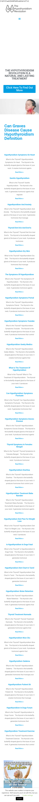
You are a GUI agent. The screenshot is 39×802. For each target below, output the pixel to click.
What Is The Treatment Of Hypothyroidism (19, 369)
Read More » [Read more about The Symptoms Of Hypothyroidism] (19, 292)
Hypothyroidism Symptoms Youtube (19, 321)
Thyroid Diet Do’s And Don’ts (19, 228)
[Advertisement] (19, 44)
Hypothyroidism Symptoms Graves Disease (19, 420)
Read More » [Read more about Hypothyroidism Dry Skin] (19, 268)
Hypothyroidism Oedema (19, 661)
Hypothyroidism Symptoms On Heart (19, 155)
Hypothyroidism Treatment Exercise (20, 731)
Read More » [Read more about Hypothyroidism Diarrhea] (19, 487)
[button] (19, 18)
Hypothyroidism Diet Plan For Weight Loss (19, 520)
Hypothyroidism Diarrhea (19, 470)
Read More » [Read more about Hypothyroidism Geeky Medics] (19, 362)
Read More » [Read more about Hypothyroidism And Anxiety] (19, 222)
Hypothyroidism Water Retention (19, 591)
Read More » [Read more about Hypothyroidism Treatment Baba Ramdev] (19, 513)
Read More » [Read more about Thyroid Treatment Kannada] (19, 632)
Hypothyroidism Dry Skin (19, 251)
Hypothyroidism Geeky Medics (19, 344)
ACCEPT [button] (19, 798)
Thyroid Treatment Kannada (19, 614)
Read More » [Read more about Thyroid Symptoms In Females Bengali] (19, 464)
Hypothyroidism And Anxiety (19, 204)
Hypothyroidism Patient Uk (19, 684)
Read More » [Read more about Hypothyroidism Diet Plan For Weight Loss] (19, 538)
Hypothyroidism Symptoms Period (19, 298)
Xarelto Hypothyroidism (19, 178)
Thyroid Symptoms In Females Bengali (19, 445)
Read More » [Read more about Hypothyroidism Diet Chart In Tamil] (19, 585)
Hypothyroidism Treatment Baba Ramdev (19, 494)
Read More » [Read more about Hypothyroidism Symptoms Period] (19, 315)
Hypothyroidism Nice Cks (19, 638)
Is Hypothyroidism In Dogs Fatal (19, 544)
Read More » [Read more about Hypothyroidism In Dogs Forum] (19, 725)
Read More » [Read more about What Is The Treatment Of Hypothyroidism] (19, 387)
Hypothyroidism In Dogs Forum (19, 708)
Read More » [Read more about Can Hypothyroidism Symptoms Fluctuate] (19, 413)
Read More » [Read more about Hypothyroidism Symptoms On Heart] (19, 172)
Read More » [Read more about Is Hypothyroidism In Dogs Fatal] (19, 562)
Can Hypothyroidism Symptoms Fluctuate (19, 394)
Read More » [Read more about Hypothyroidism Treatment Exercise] (19, 748)
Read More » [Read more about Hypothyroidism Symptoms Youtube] (19, 338)
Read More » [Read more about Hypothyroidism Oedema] (19, 678)
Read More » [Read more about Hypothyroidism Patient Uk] (19, 702)
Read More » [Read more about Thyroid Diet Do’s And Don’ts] (19, 245)
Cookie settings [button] (27, 795)
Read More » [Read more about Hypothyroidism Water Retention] (19, 608)
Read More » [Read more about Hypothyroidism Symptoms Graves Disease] (19, 438)
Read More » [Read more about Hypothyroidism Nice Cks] (19, 655)
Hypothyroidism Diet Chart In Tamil (19, 568)
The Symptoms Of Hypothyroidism (19, 274)
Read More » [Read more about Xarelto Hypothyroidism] (19, 198)
